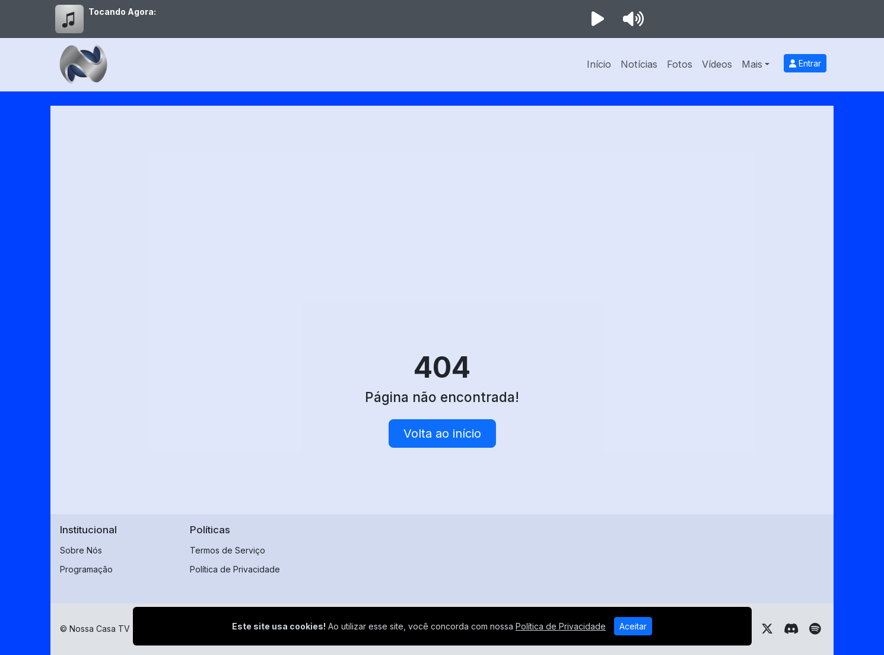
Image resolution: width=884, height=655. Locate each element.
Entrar (805, 63)
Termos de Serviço (227, 550)
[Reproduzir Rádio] (597, 19)
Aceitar (633, 626)
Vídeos (717, 64)
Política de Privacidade (235, 569)
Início (599, 64)
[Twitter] (767, 629)
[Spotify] (815, 629)
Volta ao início (442, 433)
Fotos (679, 64)
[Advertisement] (442, 204)
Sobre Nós (81, 550)
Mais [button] (752, 64)
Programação (86, 569)
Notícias (639, 64)
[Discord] (791, 629)
